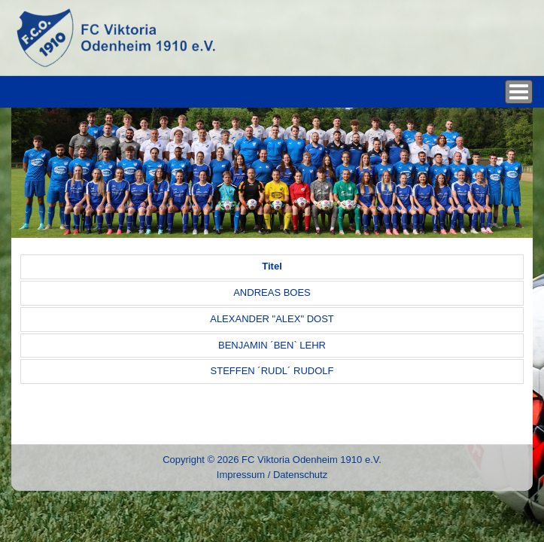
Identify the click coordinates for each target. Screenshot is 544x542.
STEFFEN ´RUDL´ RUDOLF (272, 370)
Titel (272, 266)
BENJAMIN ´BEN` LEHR (272, 345)
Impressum (241, 474)
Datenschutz (300, 474)
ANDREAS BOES (272, 292)
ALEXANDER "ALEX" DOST (272, 318)
